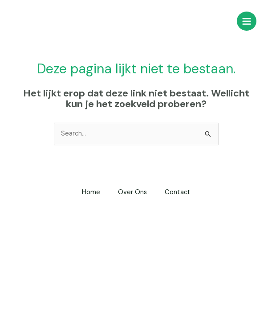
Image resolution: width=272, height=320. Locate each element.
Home (91, 192)
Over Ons (132, 192)
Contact (178, 192)
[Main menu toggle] (246, 21)
